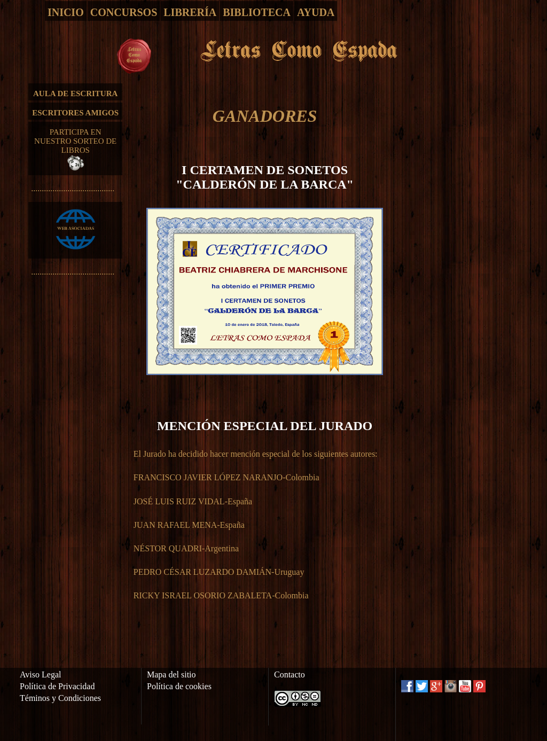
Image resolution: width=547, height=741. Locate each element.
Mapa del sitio (171, 674)
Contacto (289, 674)
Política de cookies (179, 686)
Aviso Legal (40, 674)
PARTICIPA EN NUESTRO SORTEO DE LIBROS (75, 149)
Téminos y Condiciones (60, 698)
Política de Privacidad (57, 686)
